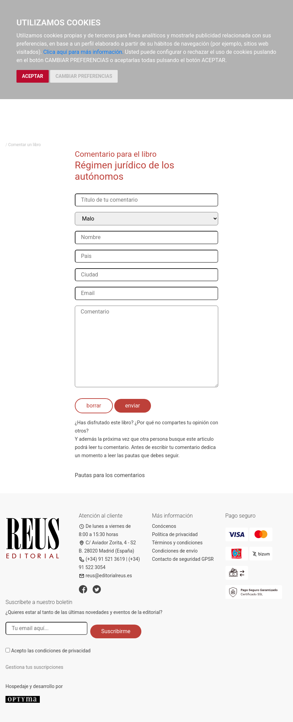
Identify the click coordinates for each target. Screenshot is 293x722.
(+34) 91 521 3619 (102, 559)
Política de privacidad (175, 534)
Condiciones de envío (175, 551)
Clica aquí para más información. (83, 52)
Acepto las (51, 650)
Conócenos (164, 526)
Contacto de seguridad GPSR (183, 559)
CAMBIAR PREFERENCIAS (84, 76)
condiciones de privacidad (63, 650)
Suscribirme (115, 631)
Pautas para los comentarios (110, 475)
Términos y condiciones (177, 542)
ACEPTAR (32, 76)
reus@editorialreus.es (105, 575)
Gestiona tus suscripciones (34, 667)
